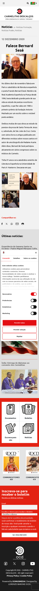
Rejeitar (19, 336)
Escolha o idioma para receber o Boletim (17, 512)
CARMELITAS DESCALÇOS (18, 16)
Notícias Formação (24, 27)
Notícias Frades (8, 30)
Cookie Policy (26, 576)
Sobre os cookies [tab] (30, 258)
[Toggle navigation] (4, 3)
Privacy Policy (13, 576)
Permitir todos (19, 323)
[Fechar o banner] (36, 252)
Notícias (18, 30)
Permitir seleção (20, 329)
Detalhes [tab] (16, 258)
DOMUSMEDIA (19, 581)
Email (4, 503)
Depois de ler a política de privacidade (17, 518)
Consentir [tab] (6, 258)
